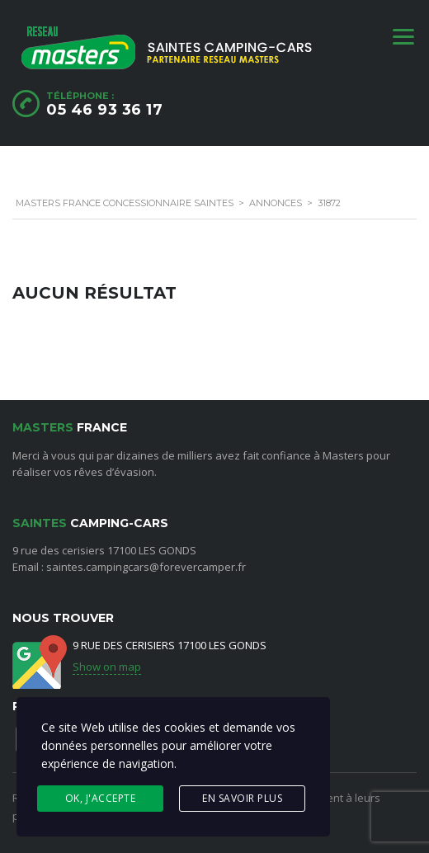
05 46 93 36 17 (104, 110)
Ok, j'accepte (100, 798)
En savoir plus (242, 798)
